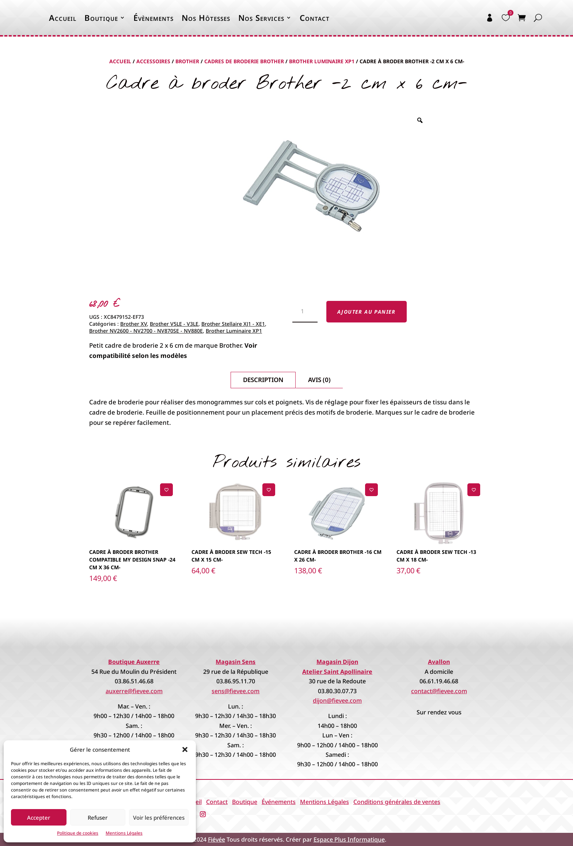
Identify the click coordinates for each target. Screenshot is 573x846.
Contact (315, 17)
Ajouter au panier (366, 311)
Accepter (38, 817)
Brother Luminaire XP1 (321, 61)
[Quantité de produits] (305, 312)
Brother (187, 61)
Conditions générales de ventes (396, 802)
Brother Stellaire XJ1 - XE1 (233, 323)
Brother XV (133, 323)
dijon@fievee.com (337, 700)
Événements (279, 802)
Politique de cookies (77, 833)
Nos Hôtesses (206, 17)
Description (263, 379)
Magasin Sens (235, 662)
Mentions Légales (124, 833)
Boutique (101, 17)
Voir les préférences (159, 817)
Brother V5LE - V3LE (174, 323)
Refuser (97, 817)
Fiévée (216, 839)
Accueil (62, 17)
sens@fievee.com (235, 691)
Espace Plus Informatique (349, 839)
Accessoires (153, 61)
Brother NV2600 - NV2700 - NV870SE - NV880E (146, 330)
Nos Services (261, 17)
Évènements (153, 17)
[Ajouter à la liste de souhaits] (166, 489)
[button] (185, 749)
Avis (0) (319, 379)
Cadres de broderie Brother (244, 61)
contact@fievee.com (439, 691)
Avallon (439, 662)
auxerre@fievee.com (134, 691)
